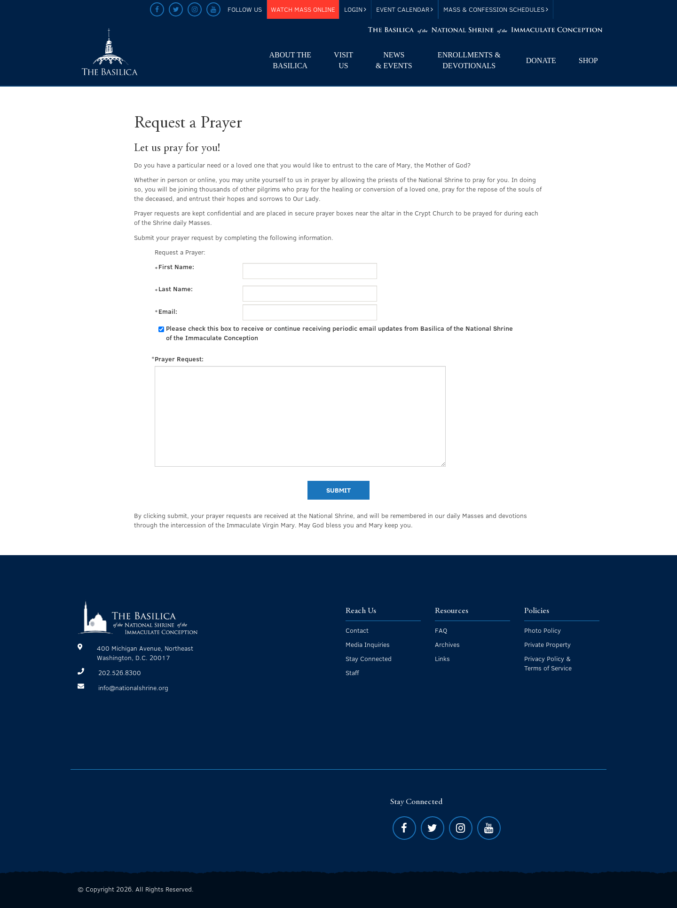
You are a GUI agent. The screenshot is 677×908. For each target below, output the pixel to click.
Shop (588, 60)
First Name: (177, 266)
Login (355, 9)
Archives (447, 644)
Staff (352, 672)
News (394, 61)
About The (290, 61)
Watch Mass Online (303, 9)
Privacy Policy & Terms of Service (548, 663)
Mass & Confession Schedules (495, 9)
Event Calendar (404, 9)
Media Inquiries (368, 644)
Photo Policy (542, 630)
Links (442, 658)
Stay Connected (369, 658)
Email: (168, 311)
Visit (343, 61)
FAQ (441, 630)
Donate (541, 60)
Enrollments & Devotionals (469, 60)
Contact (357, 630)
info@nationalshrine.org (133, 687)
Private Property (547, 644)
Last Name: (176, 289)
